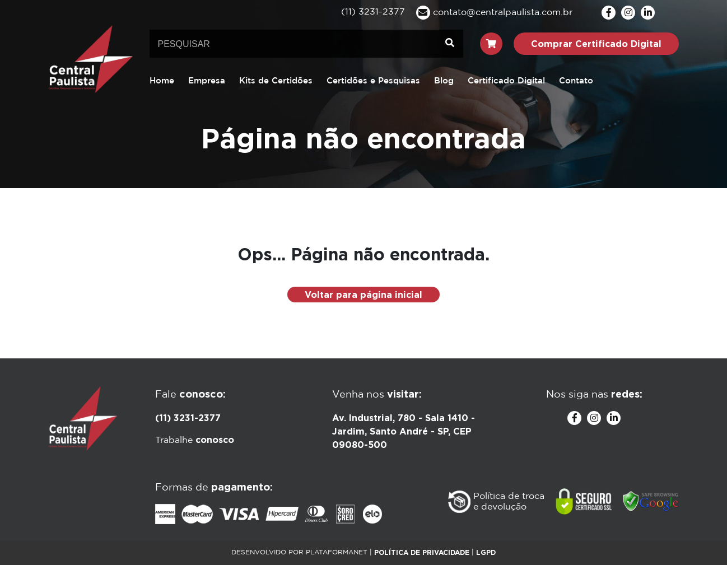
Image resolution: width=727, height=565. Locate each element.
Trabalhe (194, 440)
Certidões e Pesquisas (373, 81)
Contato (576, 81)
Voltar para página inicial (363, 294)
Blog (444, 81)
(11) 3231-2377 (188, 418)
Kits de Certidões (276, 81)
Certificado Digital (506, 81)
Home (162, 81)
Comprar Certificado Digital (596, 44)
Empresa (206, 81)
